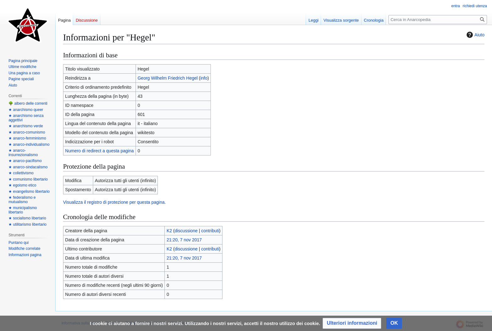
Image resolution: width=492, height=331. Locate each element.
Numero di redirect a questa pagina (99, 150)
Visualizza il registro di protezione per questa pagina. (114, 202)
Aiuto (474, 35)
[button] (352, 323)
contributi (210, 230)
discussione (186, 230)
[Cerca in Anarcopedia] (437, 19)
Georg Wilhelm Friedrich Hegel (167, 78)
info (203, 78)
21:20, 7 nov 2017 (184, 239)
